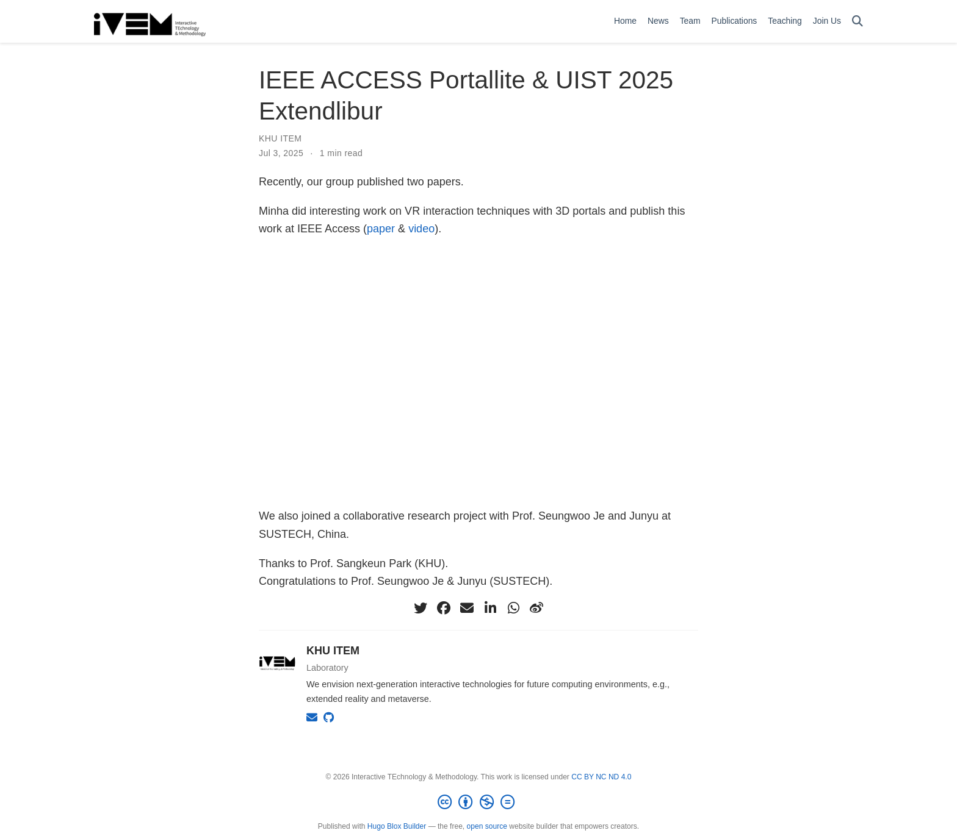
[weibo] (536, 608)
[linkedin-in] (490, 608)
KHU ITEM (280, 138)
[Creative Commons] (478, 802)
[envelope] (467, 608)
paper (381, 229)
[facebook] (444, 608)
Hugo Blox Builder (396, 826)
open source (487, 826)
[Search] (857, 22)
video (421, 229)
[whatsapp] (513, 608)
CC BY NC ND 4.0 (601, 777)
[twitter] (420, 608)
